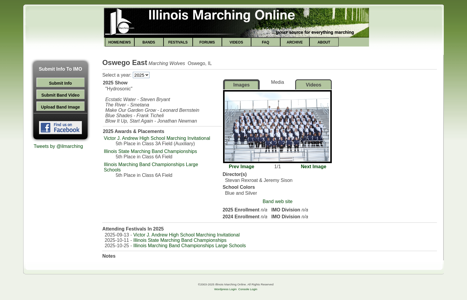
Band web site (278, 201)
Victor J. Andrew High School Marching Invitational (157, 138)
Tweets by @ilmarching (58, 146)
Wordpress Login (225, 289)
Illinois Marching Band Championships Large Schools (189, 245)
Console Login (247, 289)
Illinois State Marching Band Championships (150, 151)
